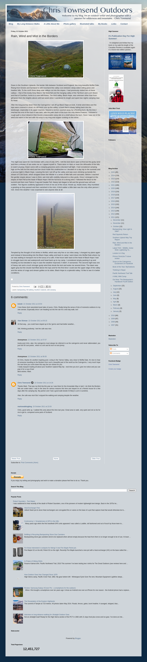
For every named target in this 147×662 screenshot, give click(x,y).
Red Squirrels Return (120, 234)
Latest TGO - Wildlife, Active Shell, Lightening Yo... (123, 249)
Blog (11, 24)
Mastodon (112, 339)
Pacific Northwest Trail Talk (122, 273)
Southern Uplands (40, 290)
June (115, 295)
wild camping (51, 290)
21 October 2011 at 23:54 (32, 304)
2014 (113, 208)
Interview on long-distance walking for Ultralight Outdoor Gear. (47, 615)
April (115, 302)
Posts (113, 349)
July (115, 292)
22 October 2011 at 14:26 (43, 383)
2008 (113, 322)
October (116, 226)
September (117, 286)
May (115, 299)
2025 (113, 172)
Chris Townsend (24, 383)
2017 (113, 198)
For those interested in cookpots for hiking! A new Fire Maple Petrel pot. (50, 548)
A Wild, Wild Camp (119, 276)
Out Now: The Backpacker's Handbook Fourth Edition (123, 281)
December (117, 220)
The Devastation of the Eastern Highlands (39, 601)
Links (113, 24)
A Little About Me (51, 24)
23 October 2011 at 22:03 (42, 407)
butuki (20, 304)
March (115, 305)
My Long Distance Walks (28, 24)
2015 (113, 204)
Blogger (78, 638)
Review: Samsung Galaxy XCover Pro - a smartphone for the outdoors (50, 588)
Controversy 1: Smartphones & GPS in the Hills (41, 521)
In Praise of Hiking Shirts (33, 561)
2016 (113, 201)
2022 (113, 182)
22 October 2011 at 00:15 (37, 321)
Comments (115, 353)
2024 (113, 175)
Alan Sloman (23, 321)
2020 (113, 188)
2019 (113, 192)
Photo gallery (70, 24)
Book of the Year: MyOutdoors (124, 267)
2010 (113, 315)
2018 (113, 195)
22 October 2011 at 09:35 (37, 357)
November (117, 223)
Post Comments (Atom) (29, 463)
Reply (20, 313)
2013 (113, 211)
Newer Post (16, 459)
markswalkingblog (25, 407)
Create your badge (115, 369)
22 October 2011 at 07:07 (37, 340)
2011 (113, 217)
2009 (113, 319)
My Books (102, 24)
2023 (113, 179)
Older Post (96, 459)
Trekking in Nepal (119, 270)
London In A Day (119, 253)
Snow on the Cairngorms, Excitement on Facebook (123, 263)
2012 (113, 214)
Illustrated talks (87, 24)
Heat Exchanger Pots (32, 508)
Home (56, 459)
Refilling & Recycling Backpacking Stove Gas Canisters (44, 535)
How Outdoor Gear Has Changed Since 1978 (40, 575)
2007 (113, 325)
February (116, 308)
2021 (113, 185)
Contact (124, 24)
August (116, 289)
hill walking (30, 290)
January (116, 311)
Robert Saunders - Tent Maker (24, 501)
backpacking (21, 290)
